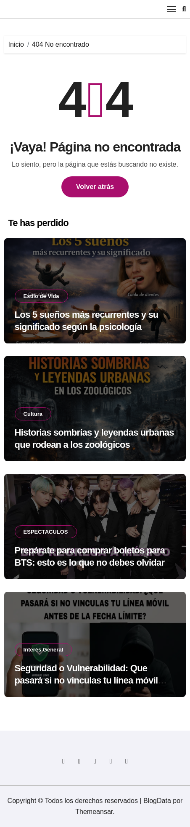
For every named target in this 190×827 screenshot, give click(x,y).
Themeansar (94, 811)
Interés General (43, 649)
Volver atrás (95, 186)
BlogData (157, 800)
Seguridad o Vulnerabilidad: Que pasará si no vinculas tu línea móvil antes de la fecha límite (86, 680)
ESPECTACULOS (46, 532)
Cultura (33, 414)
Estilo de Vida (41, 296)
